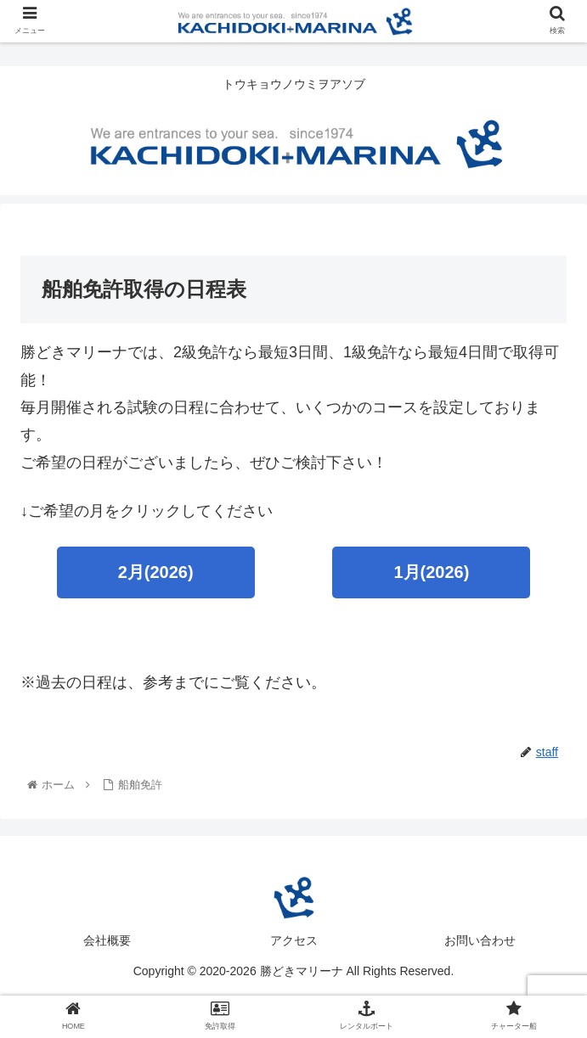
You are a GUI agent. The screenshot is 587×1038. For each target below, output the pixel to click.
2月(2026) (156, 572)
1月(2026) (431, 572)
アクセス (294, 940)
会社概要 (107, 940)
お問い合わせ (480, 940)
